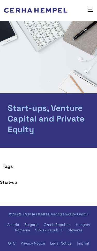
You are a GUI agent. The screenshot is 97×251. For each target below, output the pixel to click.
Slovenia (75, 230)
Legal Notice (61, 243)
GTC (12, 243)
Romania (22, 230)
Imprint (83, 243)
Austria (13, 224)
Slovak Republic (49, 230)
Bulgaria (31, 224)
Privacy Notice (33, 243)
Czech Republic (57, 224)
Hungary (83, 224)
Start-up (8, 182)
